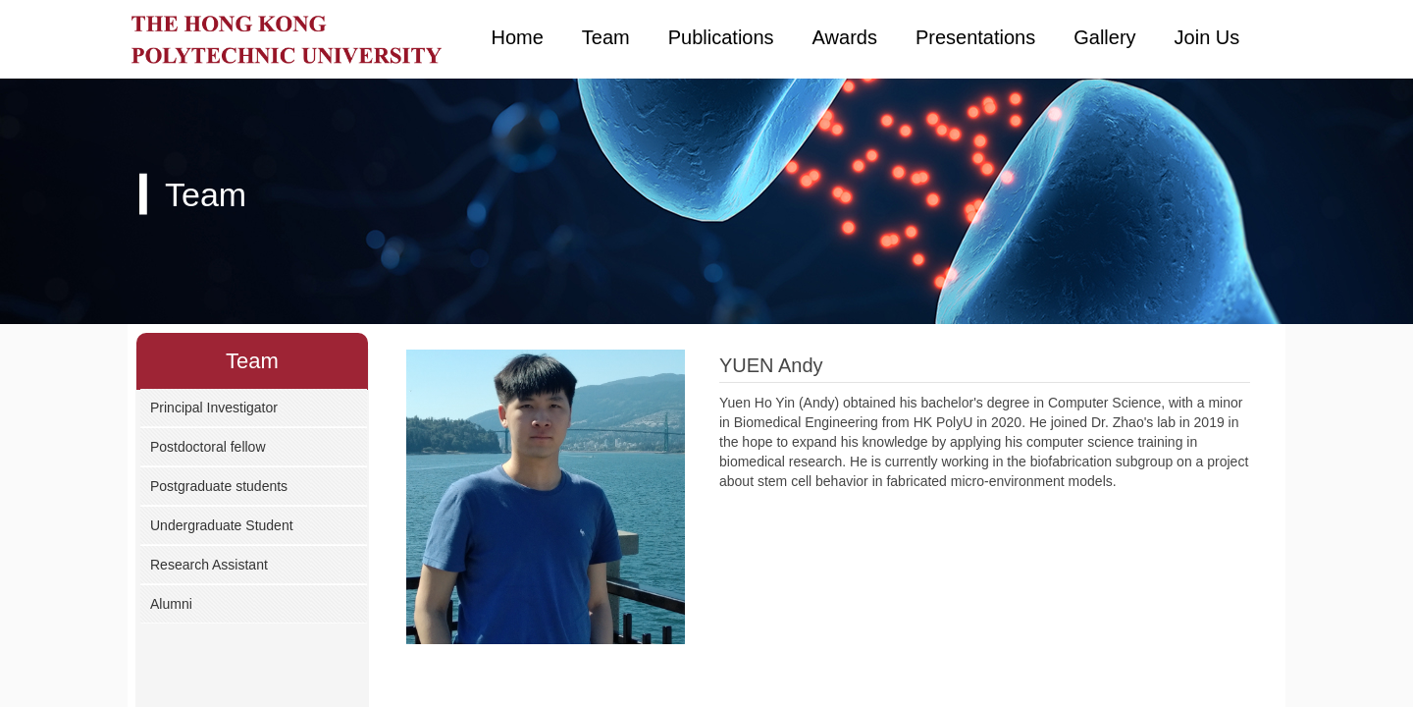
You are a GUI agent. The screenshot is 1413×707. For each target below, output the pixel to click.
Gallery (1104, 37)
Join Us (1207, 37)
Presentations (975, 37)
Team (606, 37)
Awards (844, 37)
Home (518, 37)
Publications (721, 37)
